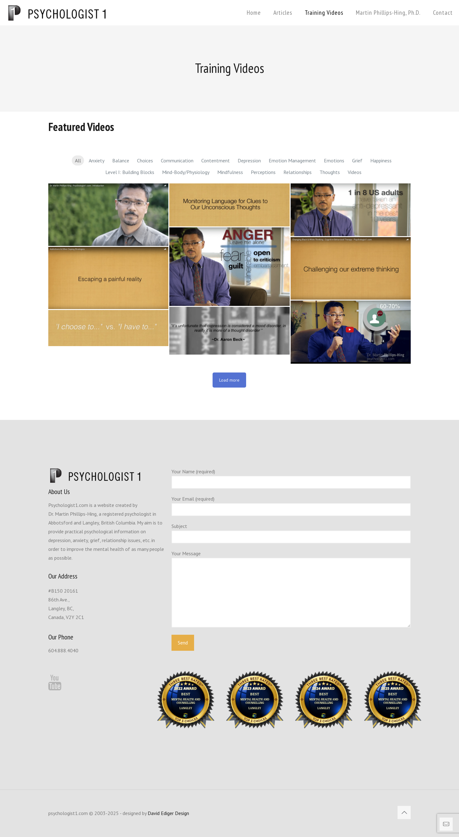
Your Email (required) (291, 506)
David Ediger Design (168, 813)
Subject (291, 533)
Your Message (291, 589)
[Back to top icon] (404, 812)
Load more (229, 380)
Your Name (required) (291, 478)
